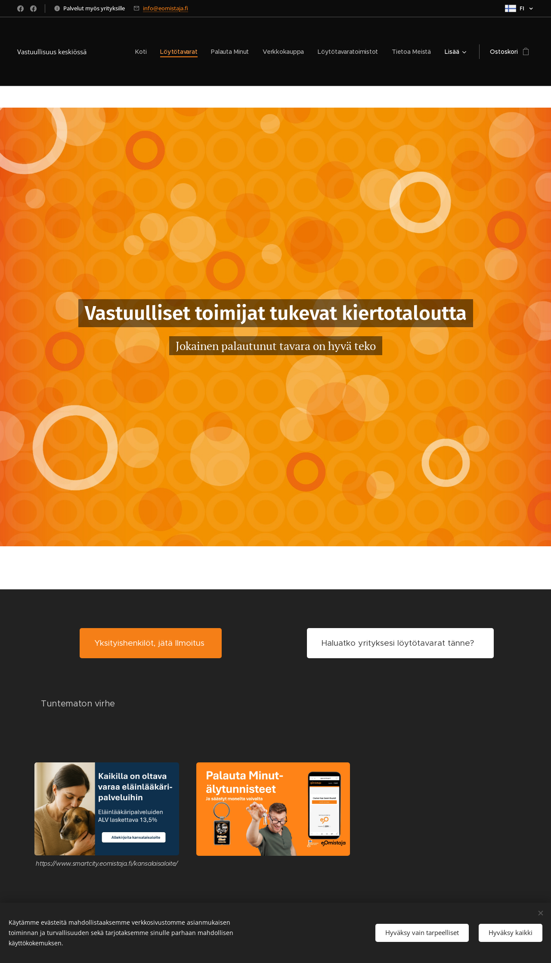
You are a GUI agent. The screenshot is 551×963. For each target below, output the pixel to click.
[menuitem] (138, 51)
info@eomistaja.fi (165, 8)
